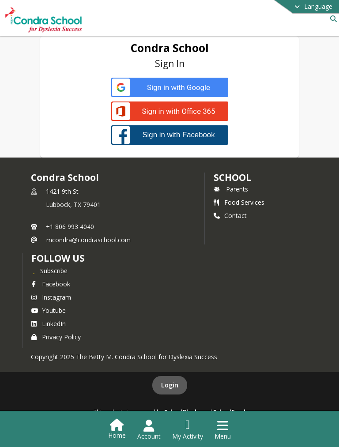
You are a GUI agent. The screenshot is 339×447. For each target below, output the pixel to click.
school (232, 177)
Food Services (239, 202)
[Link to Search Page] (332, 19)
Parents (231, 189)
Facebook (50, 284)
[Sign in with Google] (169, 87)
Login (169, 385)
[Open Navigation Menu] (223, 430)
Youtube (48, 310)
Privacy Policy (56, 337)
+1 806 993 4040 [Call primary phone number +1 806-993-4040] (70, 226)
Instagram (51, 297)
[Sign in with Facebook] (169, 135)
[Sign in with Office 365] (169, 111)
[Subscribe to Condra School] (49, 270)
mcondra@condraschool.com (88, 240)
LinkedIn (48, 323)
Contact (230, 215)
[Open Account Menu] (149, 430)
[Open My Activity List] (187, 430)
